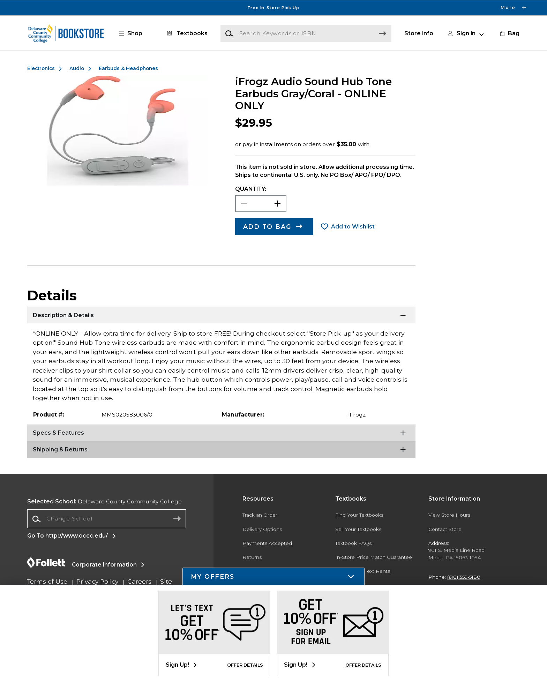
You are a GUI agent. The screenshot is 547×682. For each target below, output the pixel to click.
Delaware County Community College (104, 501)
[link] (509, 33)
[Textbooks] (186, 33)
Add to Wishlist (353, 226)
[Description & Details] (221, 315)
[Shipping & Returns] (221, 450)
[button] (134, 33)
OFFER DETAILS (245, 665)
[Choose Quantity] (260, 203)
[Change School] (106, 518)
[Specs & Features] (221, 433)
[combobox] (106, 519)
